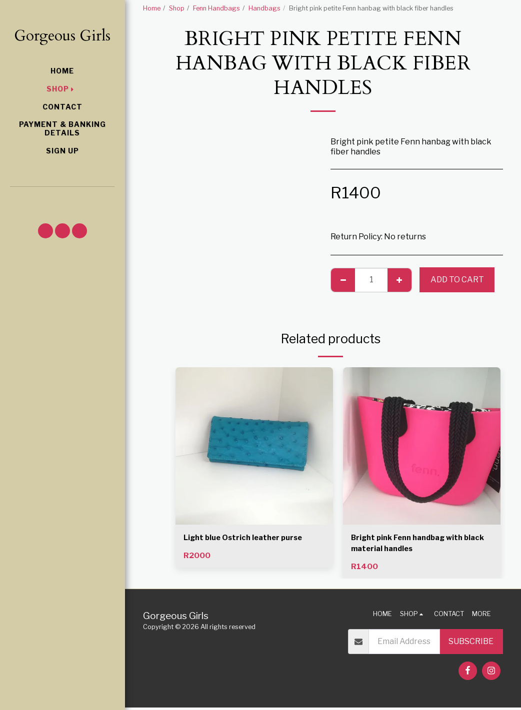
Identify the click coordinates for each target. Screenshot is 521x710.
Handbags (264, 8)
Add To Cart (457, 279)
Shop (176, 8)
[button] (62, 200)
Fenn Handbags (216, 8)
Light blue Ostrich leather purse (247, 538)
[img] (254, 446)
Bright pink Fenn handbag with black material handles (411, 544)
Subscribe (471, 644)
